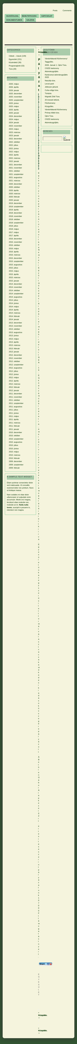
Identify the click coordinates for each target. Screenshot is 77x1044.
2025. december (15, 94)
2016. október (14, 245)
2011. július (13, 410)
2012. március (14, 384)
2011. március (14, 423)
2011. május (14, 416)
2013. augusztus (15, 332)
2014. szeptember (16, 294)
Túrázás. (48, 93)
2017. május (14, 232)
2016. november (15, 242)
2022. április (14, 155)
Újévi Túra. (49, 116)
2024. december (15, 116)
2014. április (14, 310)
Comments (67, 10)
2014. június (14, 303)
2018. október (14, 219)
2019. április (14, 210)
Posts (55, 10)
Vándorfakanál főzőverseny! (56, 59)
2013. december (15, 323)
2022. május (14, 152)
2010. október (14, 436)
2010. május (14, 452)
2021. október (14, 171)
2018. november (15, 216)
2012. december (15, 355)
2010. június (14, 449)
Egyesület (13, 59)
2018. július (13, 226)
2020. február (14, 197)
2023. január (14, 135)
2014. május (14, 307)
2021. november (15, 168)
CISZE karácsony (52, 68)
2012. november (15, 358)
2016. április (14, 252)
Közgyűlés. (43, 1015)
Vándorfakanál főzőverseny (56, 110)
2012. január (14, 390)
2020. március (14, 194)
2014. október (14, 290)
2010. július (13, 445)
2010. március (14, 455)
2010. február (14, 458)
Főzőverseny (50, 103)
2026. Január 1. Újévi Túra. (56, 65)
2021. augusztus (15, 177)
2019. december (15, 203)
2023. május (14, 129)
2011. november (15, 397)
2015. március (14, 277)
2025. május (14, 106)
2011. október (14, 400)
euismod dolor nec (14, 488)
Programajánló (15, 66)
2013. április (14, 342)
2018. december (15, 213)
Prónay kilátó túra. (52, 113)
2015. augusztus (15, 265)
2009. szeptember (16, 465)
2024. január (14, 122)
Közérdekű (13, 62)
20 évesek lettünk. (52, 100)
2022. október (14, 142)
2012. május (14, 377)
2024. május (14, 119)
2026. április (14, 87)
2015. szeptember (16, 261)
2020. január (14, 200)
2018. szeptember (16, 223)
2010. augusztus (15, 442)
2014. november (15, 287)
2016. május (14, 248)
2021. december (15, 165)
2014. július (13, 300)
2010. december (15, 432)
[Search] (52, 138)
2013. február (14, 348)
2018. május (14, 229)
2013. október (14, 329)
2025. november (15, 97)
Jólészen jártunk (51, 87)
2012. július (13, 371)
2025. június (14, 103)
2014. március (14, 313)
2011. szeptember (16, 403)
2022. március (14, 158)
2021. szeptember (16, 174)
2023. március (14, 132)
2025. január (14, 113)
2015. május (14, 271)
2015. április (14, 274)
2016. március (14, 255)
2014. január (14, 319)
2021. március (14, 181)
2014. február (14, 316)
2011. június (14, 413)
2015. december (15, 258)
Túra (11, 69)
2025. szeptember (16, 100)
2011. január (14, 429)
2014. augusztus (15, 297)
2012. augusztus (15, 368)
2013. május (14, 339)
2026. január (14, 90)
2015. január (14, 281)
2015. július (13, 268)
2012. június (14, 374)
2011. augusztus (15, 407)
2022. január (14, 161)
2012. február (14, 387)
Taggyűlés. (49, 62)
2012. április (14, 381)
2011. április (14, 419)
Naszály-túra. (50, 81)
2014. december (15, 284)
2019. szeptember (16, 207)
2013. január (14, 352)
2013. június (14, 336)
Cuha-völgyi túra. (52, 90)
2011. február (14, 426)
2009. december (15, 461)
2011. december (15, 394)
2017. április (14, 235)
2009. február (14, 468)
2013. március (14, 345)
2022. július (13, 145)
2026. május (14, 84)
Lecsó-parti (49, 84)
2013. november (15, 326)
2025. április (14, 110)
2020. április (14, 190)
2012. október (14, 361)
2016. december (15, 239)
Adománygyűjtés (51, 71)
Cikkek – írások (15, 56)
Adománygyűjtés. (52, 122)
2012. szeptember (16, 365)
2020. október (14, 187)
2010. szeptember (16, 439)
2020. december (15, 184)
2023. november (15, 126)
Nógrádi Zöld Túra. (52, 97)
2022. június (14, 148)
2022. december (15, 139)
